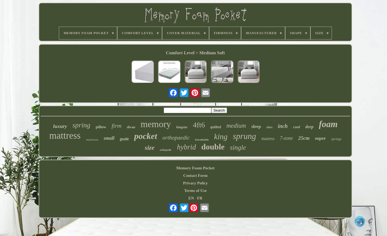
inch (283, 126)
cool (296, 127)
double (213, 146)
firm (116, 125)
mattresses (92, 139)
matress (268, 138)
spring (81, 125)
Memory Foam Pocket (195, 168)
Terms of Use (195, 190)
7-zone (286, 138)
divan (131, 127)
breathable (202, 139)
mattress (65, 135)
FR (199, 198)
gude (124, 139)
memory (156, 124)
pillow (101, 127)
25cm (304, 138)
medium (236, 125)
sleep (256, 126)
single (238, 147)
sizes (269, 127)
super (320, 138)
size (150, 147)
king (221, 136)
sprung (244, 136)
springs (336, 139)
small (109, 138)
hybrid (186, 147)
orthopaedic (176, 137)
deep (309, 126)
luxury (60, 126)
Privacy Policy (195, 183)
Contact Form (195, 175)
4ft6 (199, 125)
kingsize (181, 127)
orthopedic (166, 149)
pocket (145, 136)
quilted (215, 127)
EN (191, 198)
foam (328, 124)
